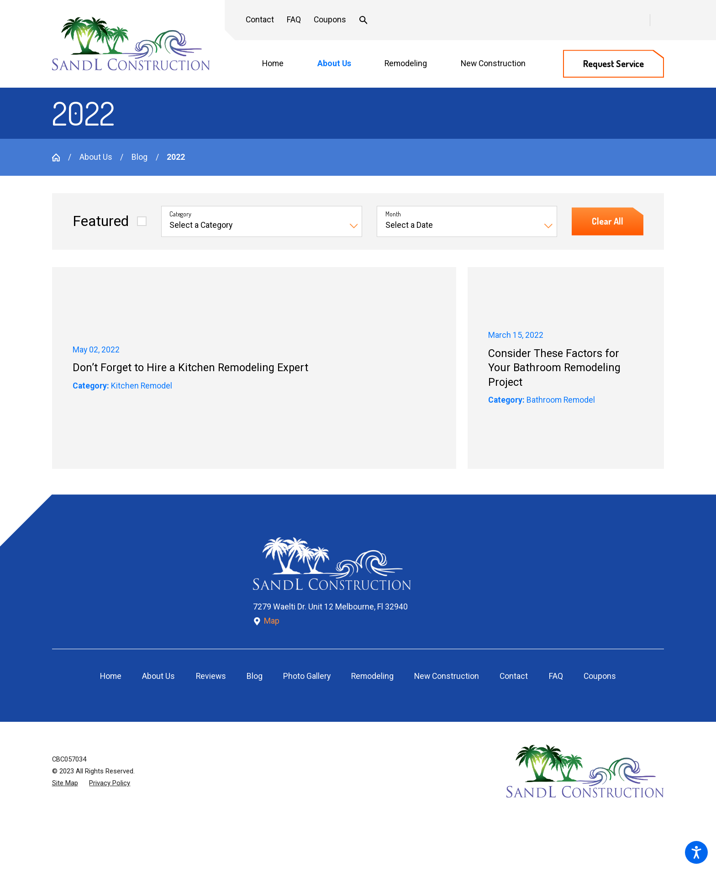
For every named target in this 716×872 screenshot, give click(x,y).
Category (180, 214)
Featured (101, 221)
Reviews (211, 676)
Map (266, 620)
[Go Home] (60, 157)
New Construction (446, 676)
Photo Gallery (307, 676)
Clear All (607, 221)
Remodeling (372, 676)
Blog (139, 157)
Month (393, 214)
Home (110, 676)
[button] (696, 852)
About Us (95, 157)
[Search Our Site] (363, 20)
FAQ (294, 19)
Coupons (330, 19)
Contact (260, 19)
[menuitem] (278, 64)
